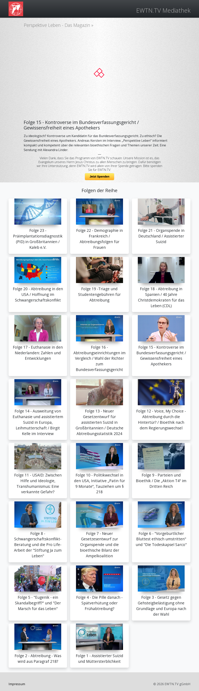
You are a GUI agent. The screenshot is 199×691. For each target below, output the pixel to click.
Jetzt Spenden (99, 176)
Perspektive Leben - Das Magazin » (58, 25)
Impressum (17, 684)
